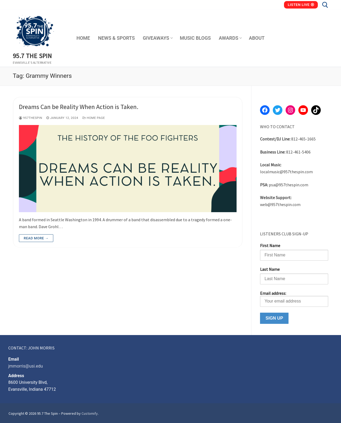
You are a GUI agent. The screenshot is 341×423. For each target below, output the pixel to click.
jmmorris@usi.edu (25, 366)
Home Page (94, 118)
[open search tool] (325, 5)
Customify (90, 413)
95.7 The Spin (32, 56)
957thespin (30, 118)
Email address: (294, 299)
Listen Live (301, 4)
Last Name (270, 269)
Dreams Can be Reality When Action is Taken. (78, 107)
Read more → (36, 238)
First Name (270, 245)
